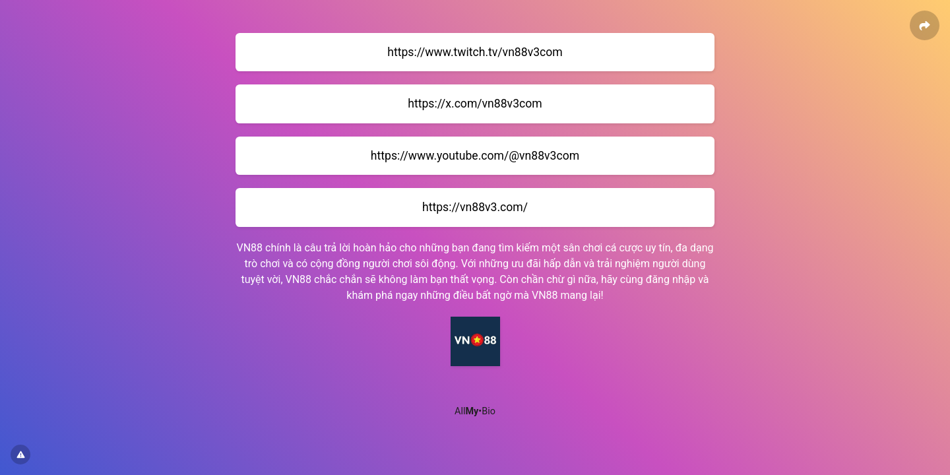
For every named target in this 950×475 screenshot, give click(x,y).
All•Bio (475, 411)
